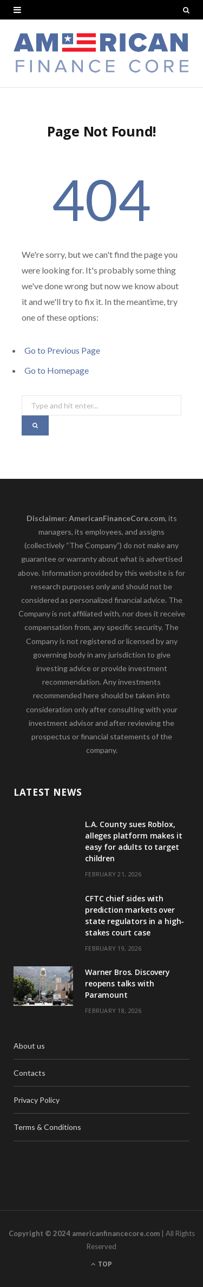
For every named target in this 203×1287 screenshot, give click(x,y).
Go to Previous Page (62, 350)
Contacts (29, 1072)
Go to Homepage (56, 370)
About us (29, 1045)
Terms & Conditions (47, 1127)
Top (101, 1264)
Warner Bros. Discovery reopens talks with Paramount (127, 983)
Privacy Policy (37, 1099)
